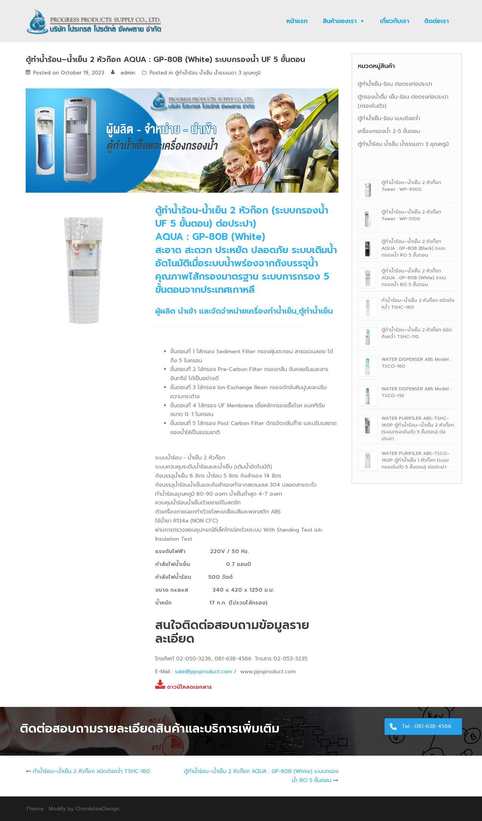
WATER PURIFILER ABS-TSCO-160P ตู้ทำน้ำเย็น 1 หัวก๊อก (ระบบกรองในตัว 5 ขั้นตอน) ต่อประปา (416, 460)
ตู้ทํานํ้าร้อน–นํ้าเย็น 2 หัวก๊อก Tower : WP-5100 (411, 215)
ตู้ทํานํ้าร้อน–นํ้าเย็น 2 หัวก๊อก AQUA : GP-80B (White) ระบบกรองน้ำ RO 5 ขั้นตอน (414, 277)
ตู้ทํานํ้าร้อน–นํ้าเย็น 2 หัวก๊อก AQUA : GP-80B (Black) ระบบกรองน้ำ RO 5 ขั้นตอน (413, 248)
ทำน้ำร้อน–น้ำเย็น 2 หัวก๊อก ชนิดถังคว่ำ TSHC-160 (91, 771)
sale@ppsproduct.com (203, 672)
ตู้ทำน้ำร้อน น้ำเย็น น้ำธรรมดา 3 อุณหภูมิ (218, 72)
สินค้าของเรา (340, 21)
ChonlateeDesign (97, 809)
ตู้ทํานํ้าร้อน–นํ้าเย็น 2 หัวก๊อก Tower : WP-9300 (411, 186)
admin (127, 72)
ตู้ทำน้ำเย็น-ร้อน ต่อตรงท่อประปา (395, 84)
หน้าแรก (296, 21)
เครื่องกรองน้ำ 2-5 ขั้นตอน (389, 131)
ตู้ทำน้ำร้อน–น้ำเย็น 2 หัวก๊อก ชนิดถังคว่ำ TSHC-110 (417, 333)
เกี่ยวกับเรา (394, 21)
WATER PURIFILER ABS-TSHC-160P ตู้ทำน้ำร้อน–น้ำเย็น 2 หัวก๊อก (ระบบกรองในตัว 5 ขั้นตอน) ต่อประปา (418, 428)
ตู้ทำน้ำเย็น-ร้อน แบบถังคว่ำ (389, 118)
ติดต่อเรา (436, 21)
